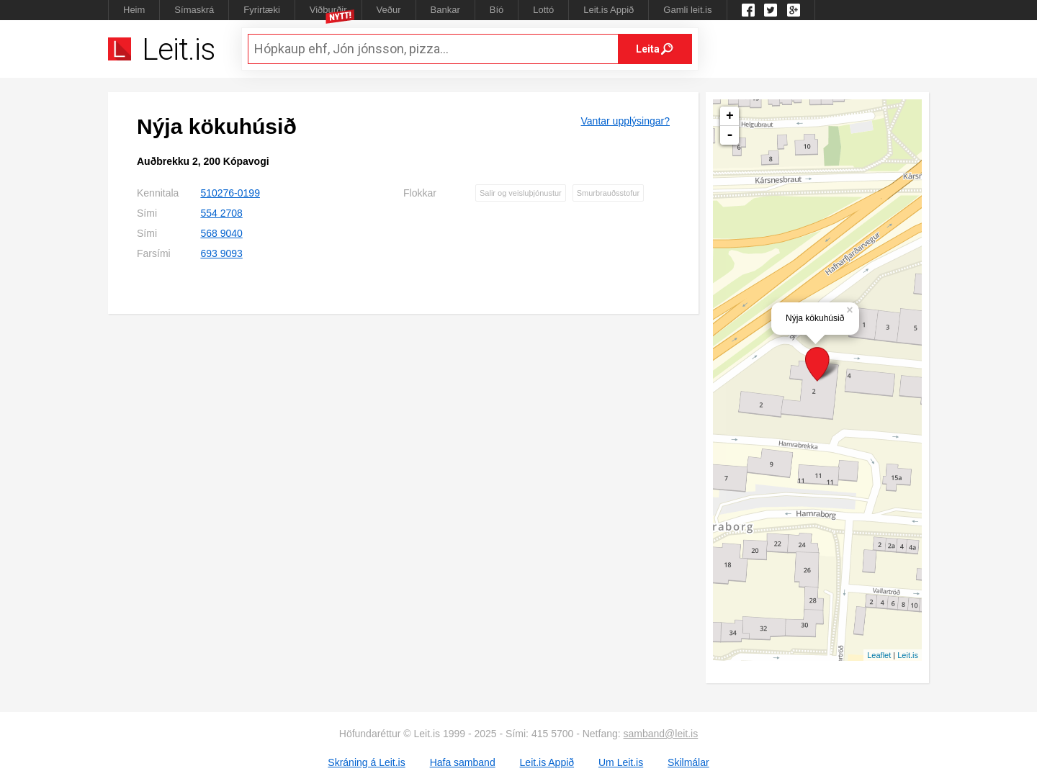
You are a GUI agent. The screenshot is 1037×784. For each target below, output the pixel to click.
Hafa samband (462, 762)
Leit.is (907, 655)
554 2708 (221, 213)
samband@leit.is (661, 733)
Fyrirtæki (261, 9)
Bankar (445, 9)
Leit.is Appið (608, 9)
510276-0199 (230, 193)
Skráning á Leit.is (366, 762)
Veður (389, 9)
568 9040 (221, 233)
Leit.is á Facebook (748, 10)
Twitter (770, 10)
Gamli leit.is (687, 9)
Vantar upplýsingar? (625, 121)
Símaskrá (194, 9)
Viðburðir (328, 9)
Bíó (497, 9)
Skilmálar (688, 762)
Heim (134, 9)
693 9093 (221, 253)
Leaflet (879, 655)
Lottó (543, 9)
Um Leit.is (620, 762)
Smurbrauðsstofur (608, 193)
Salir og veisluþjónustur (521, 193)
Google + (793, 10)
